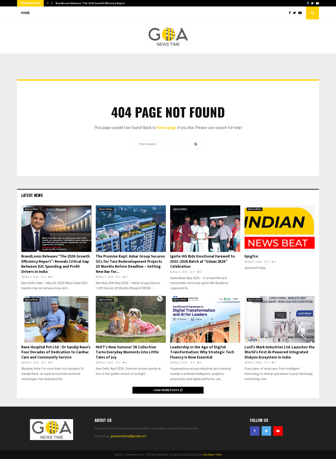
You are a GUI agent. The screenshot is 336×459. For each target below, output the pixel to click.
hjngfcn (251, 256)
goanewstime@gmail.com (128, 436)
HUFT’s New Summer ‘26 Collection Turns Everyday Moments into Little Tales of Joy (127, 352)
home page (167, 127)
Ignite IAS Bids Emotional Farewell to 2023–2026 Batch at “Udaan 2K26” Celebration (202, 261)
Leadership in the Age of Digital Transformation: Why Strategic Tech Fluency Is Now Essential (202, 352)
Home (25, 13)
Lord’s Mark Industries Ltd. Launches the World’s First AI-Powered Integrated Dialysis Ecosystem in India (280, 352)
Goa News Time (212, 454)
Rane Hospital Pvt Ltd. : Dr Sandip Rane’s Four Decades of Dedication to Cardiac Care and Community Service (55, 352)
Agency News (31, 209)
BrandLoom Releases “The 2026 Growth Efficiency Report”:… (92, 3)
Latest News (32, 195)
